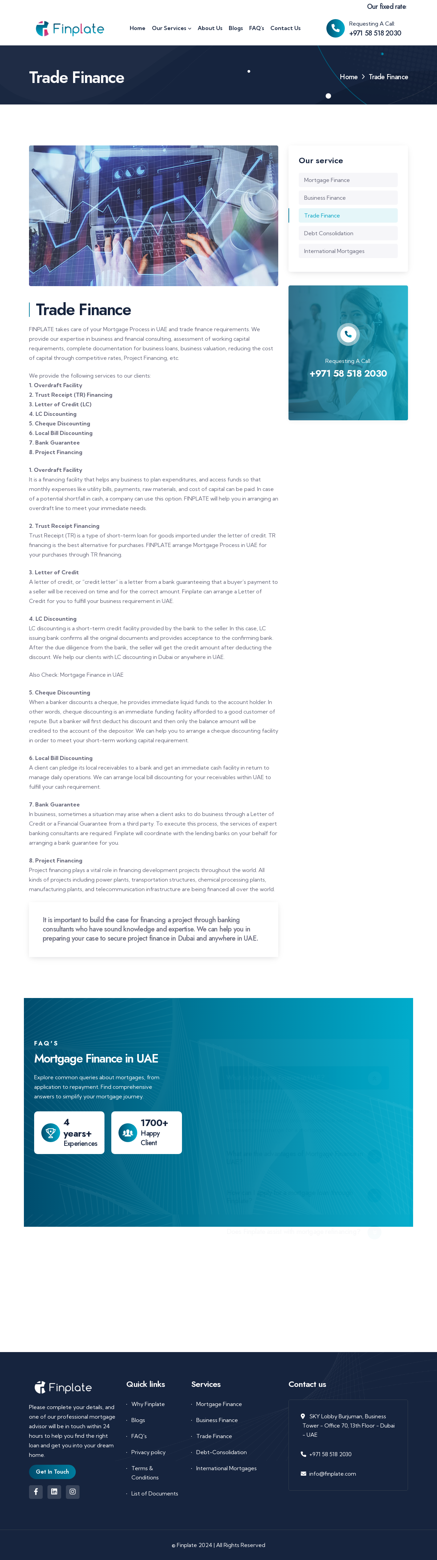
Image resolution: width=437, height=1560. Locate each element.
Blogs (138, 1420)
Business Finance (325, 197)
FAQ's (139, 1436)
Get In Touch (52, 1472)
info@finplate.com (332, 1473)
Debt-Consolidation (221, 1452)
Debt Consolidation (328, 233)
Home (348, 77)
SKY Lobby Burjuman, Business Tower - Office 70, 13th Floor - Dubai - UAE (348, 1425)
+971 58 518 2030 (375, 33)
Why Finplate (148, 1404)
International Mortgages (334, 251)
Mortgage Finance (327, 180)
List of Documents (154, 1493)
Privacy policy (148, 1452)
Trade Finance (322, 215)
